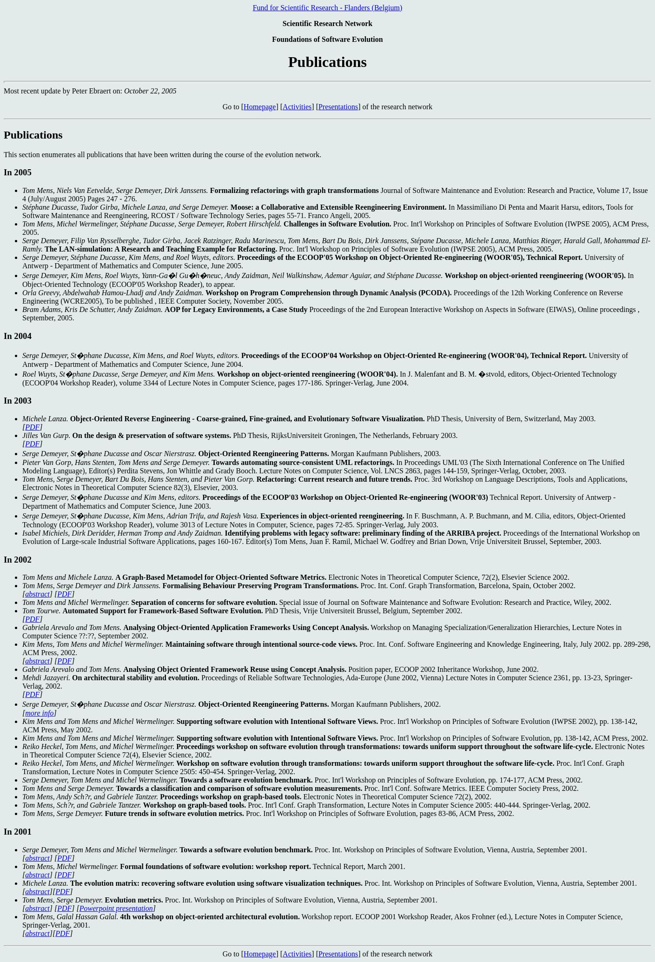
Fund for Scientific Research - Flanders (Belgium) (328, 8)
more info (39, 713)
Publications (33, 135)
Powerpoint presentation (116, 908)
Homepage (260, 107)
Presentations (338, 107)
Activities (297, 107)
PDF (32, 427)
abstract (37, 594)
